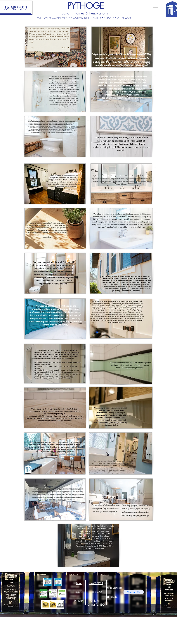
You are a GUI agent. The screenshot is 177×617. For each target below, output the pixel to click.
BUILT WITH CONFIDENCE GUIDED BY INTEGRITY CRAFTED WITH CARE (84, 17)
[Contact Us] (133, 592)
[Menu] (155, 6)
